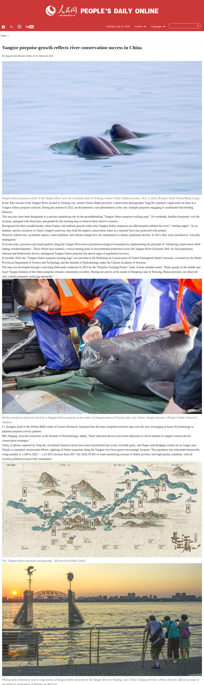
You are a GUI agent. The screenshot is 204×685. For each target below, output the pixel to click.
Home (3, 35)
